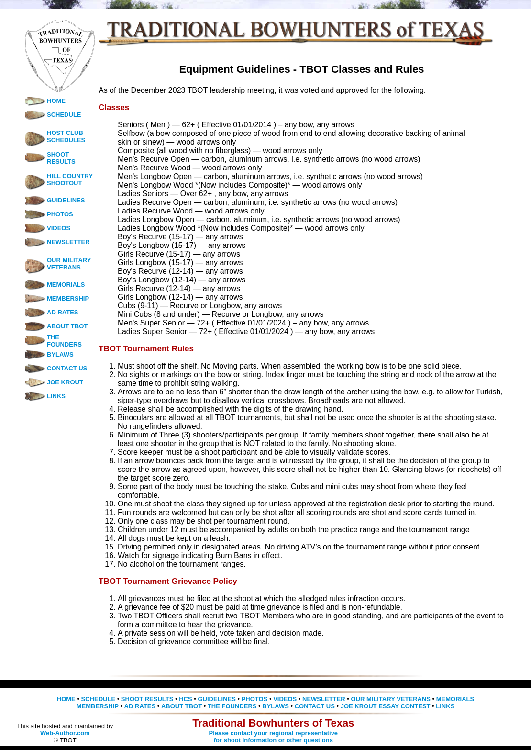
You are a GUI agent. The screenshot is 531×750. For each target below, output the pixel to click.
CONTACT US (55, 368)
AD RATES (51, 312)
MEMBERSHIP (56, 298)
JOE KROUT (53, 382)
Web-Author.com (65, 733)
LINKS (45, 396)
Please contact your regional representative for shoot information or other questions (273, 736)
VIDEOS (47, 228)
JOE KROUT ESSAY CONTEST (386, 706)
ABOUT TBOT (56, 326)
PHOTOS (48, 214)
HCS (185, 699)
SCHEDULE (52, 114)
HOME (45, 100)
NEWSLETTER (57, 242)
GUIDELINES (54, 200)
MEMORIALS (54, 284)
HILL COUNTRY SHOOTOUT (70, 179)
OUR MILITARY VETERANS (69, 264)
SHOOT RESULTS (61, 158)
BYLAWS (49, 354)
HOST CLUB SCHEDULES (66, 136)
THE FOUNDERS (64, 341)
